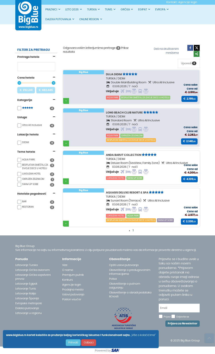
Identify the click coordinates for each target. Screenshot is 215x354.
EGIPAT (144, 9)
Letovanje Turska (26, 265)
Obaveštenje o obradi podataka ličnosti (130, 294)
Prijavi (167, 317)
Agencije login (71, 284)
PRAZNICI (53, 9)
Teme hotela (26, 152)
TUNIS (110, 9)
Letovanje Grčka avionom (32, 270)
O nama (67, 270)
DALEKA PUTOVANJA (60, 19)
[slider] (19, 83)
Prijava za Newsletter (182, 323)
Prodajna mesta (72, 289)
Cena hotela (25, 77)
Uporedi (188, 63)
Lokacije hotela (27, 134)
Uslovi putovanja (73, 294)
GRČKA (127, 9)
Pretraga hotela (28, 57)
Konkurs (67, 280)
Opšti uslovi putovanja (123, 265)
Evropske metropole (28, 303)
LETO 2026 (73, 9)
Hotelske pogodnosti (31, 193)
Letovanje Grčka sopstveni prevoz (33, 277)
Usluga (22, 117)
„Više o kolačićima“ (143, 335)
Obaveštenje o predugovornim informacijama (129, 272)
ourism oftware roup (115, 351)
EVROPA (162, 9)
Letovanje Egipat (26, 283)
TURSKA (93, 9)
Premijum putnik (73, 275)
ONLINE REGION (91, 19)
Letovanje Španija (27, 298)
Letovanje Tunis (25, 288)
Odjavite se (182, 317)
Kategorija (24, 100)
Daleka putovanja (27, 308)
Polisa (113, 279)
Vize (64, 265)
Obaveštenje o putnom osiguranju (124, 285)
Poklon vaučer (71, 299)
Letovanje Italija (25, 293)
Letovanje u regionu (28, 313)
